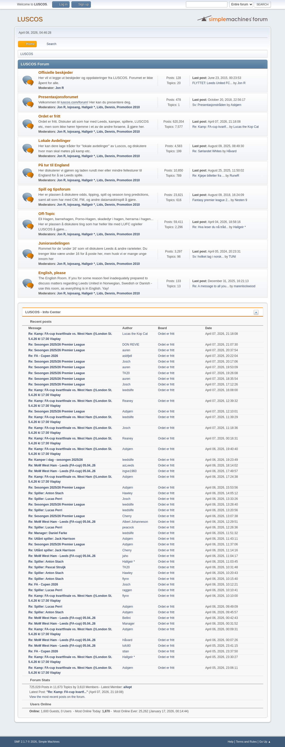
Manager (128, 623)
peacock (128, 527)
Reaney (127, 401)
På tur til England (54, 165)
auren (126, 350)
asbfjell (127, 356)
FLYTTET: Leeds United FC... (212, 83)
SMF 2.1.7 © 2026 (25, 741)
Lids (100, 107)
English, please (52, 273)
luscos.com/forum (74, 102)
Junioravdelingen (54, 243)
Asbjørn (236, 105)
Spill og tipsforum (55, 189)
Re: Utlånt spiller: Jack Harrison (51, 539)
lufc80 (126, 645)
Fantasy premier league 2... (211, 200)
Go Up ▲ (265, 741)
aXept (128, 687)
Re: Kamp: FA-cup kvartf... (210, 127)
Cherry (127, 516)
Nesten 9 (241, 200)
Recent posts (38, 321)
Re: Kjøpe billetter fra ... (208, 175)
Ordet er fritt (50, 116)
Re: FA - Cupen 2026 (43, 356)
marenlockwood (244, 286)
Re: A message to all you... (210, 286)
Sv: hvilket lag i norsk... (208, 256)
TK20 (126, 373)
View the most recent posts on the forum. (58, 697)
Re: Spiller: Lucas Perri (45, 499)
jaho (125, 556)
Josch (126, 361)
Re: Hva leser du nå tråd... (210, 227)
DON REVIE (130, 344)
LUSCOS (30, 19)
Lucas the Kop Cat (246, 127)
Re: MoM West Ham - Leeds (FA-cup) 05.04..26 (62, 465)
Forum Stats (37, 680)
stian (125, 651)
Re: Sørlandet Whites (207, 151)
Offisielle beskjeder (56, 72)
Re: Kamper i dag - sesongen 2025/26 (55, 460)
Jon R (59, 88)
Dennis (110, 107)
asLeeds (128, 465)
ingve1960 (129, 471)
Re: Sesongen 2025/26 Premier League (56, 344)
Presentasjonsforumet (58, 97)
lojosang (73, 107)
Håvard (231, 151)
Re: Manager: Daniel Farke (47, 533)
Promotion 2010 (128, 107)
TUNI (232, 256)
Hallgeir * (88, 107)
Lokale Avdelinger (55, 141)
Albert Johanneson (135, 522)
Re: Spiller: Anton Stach (46, 493)
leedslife (128, 390)
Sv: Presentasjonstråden (209, 105)
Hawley (127, 493)
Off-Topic (47, 214)
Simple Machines (49, 741)
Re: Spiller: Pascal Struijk (47, 567)
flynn (125, 579)
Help (230, 741)
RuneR (234, 175)
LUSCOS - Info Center (43, 312)
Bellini (126, 618)
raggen (127, 590)
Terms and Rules (246, 741)
